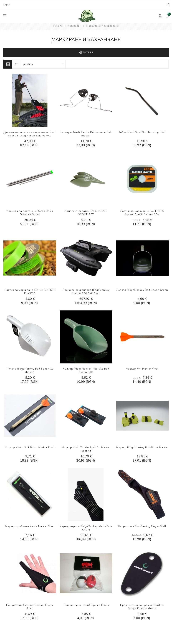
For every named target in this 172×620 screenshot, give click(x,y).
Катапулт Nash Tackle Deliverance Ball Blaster (86, 134)
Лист (16, 64)
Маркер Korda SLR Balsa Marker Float (30, 447)
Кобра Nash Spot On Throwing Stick (142, 132)
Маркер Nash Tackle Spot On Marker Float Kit (86, 449)
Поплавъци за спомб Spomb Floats (86, 605)
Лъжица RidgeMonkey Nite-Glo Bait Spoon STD (86, 370)
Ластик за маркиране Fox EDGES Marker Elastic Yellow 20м (142, 212)
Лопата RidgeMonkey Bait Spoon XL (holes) (29, 370)
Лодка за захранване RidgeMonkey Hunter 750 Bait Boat (86, 291)
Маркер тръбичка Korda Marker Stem (29, 526)
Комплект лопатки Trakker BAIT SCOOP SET (86, 212)
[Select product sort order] (43, 64)
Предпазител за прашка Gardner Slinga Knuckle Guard (142, 606)
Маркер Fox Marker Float (142, 368)
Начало (58, 26)
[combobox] (86, 4)
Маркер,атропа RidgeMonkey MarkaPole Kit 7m (86, 528)
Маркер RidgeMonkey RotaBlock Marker (142, 447)
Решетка (7, 64)
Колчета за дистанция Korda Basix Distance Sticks (30, 212)
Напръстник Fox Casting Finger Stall (142, 526)
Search (168, 4)
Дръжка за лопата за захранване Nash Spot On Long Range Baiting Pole (29, 134)
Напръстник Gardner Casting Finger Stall (29, 606)
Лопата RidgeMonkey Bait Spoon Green (142, 290)
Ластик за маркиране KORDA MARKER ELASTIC (29, 291)
